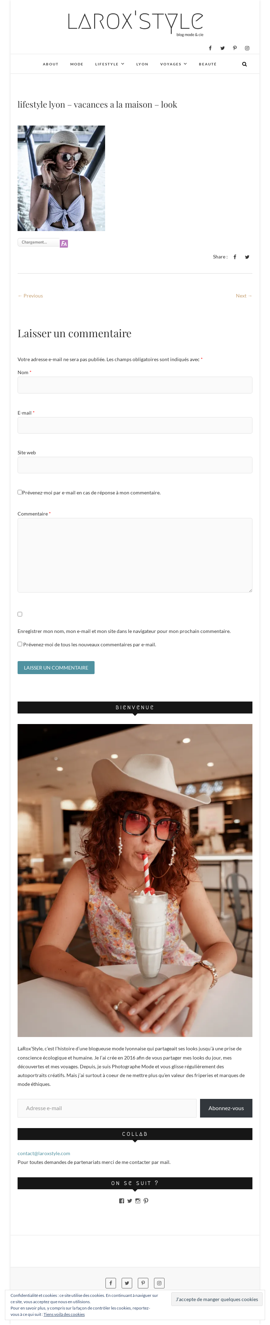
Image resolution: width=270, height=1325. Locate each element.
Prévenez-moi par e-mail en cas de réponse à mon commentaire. (89, 492)
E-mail (26, 413)
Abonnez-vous (226, 1109)
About (51, 64)
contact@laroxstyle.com (44, 1154)
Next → (244, 296)
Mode (77, 64)
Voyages (170, 64)
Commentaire (34, 514)
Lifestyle (107, 64)
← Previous (30, 296)
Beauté (208, 64)
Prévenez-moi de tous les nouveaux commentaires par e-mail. (89, 644)
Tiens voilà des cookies (64, 1314)
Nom (25, 372)
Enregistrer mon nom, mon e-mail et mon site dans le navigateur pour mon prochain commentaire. (124, 631)
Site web (27, 452)
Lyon (142, 64)
